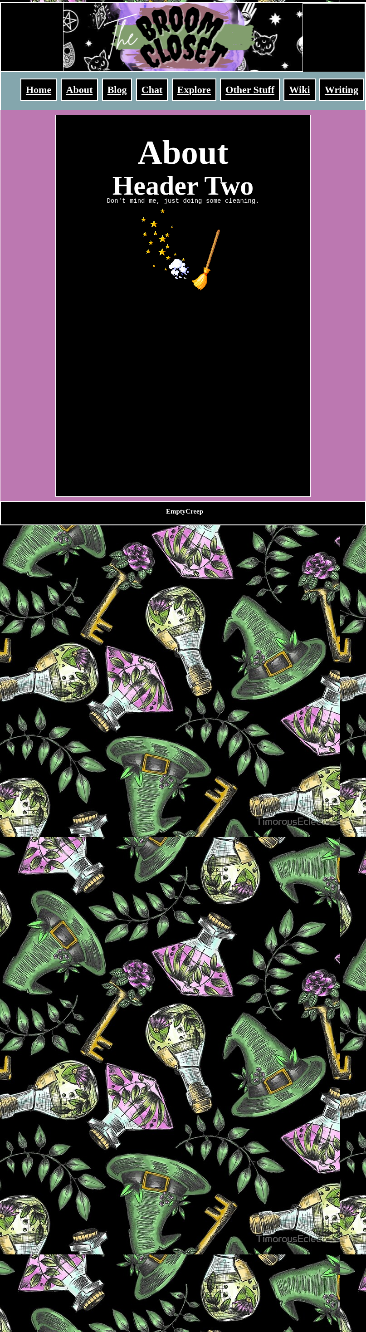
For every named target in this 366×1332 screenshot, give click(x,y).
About (79, 89)
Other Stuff (249, 89)
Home (38, 89)
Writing (341, 89)
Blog (117, 89)
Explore (194, 89)
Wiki (299, 89)
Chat (152, 89)
